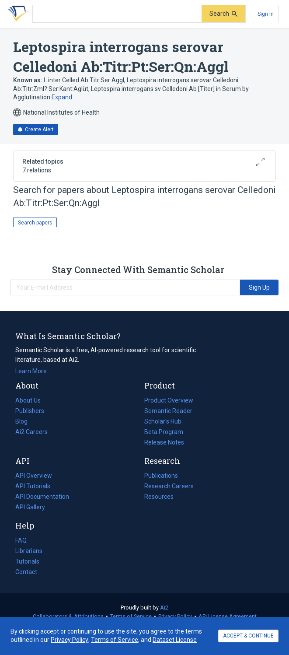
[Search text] (117, 14)
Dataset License (175, 639)
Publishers (29, 410)
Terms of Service (131, 616)
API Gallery (30, 507)
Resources (159, 496)
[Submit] (223, 13)
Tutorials (27, 561)
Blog (25, 421)
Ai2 (164, 607)
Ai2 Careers (31, 432)
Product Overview (168, 400)
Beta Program (163, 431)
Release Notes (164, 442)
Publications (161, 475)
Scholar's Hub (162, 421)
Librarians (28, 550)
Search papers (35, 223)
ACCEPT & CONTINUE (248, 636)
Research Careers (169, 486)
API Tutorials (32, 486)
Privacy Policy (175, 616)
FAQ (21, 540)
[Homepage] (17, 14)
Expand (62, 97)
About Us (28, 400)
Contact (26, 571)
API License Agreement (227, 616)
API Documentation (42, 496)
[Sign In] (266, 14)
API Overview (33, 475)
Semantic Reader (168, 410)
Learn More (31, 371)
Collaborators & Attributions (68, 616)
